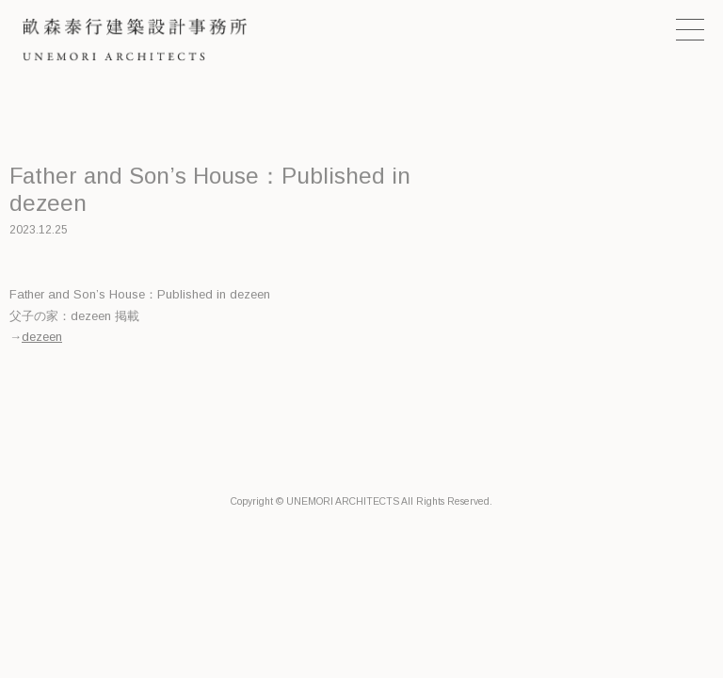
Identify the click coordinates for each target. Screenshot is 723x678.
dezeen (42, 337)
